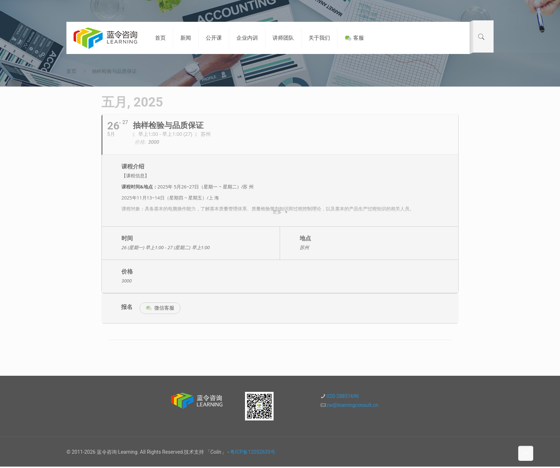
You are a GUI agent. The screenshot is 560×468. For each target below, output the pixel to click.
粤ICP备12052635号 (252, 453)
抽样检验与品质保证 (114, 71)
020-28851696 (342, 397)
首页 (71, 71)
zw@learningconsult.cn (352, 406)
